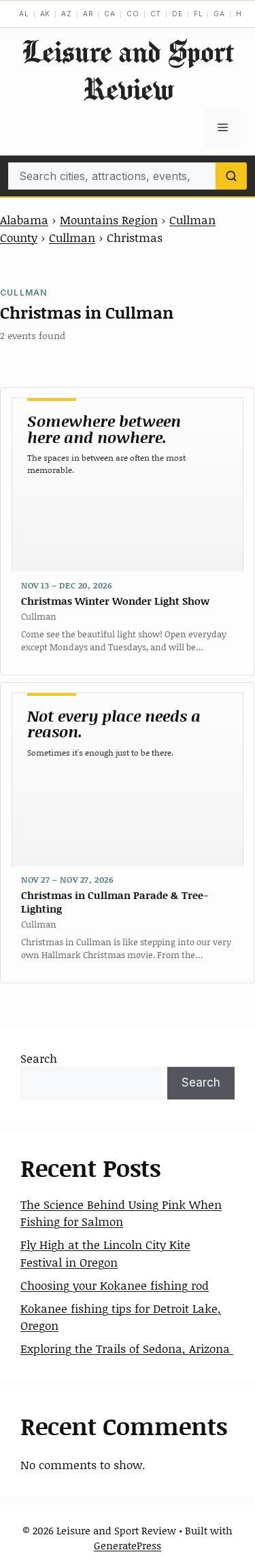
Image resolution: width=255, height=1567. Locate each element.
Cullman (72, 237)
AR (88, 14)
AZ (66, 14)
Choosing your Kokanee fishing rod (114, 1285)
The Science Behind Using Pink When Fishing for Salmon (121, 1213)
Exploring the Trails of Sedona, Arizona (126, 1348)
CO (132, 14)
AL (24, 14)
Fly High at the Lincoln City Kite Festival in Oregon (105, 1253)
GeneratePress (127, 1545)
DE (177, 14)
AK (45, 14)
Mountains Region (109, 219)
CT (156, 14)
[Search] (231, 176)
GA (219, 14)
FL (198, 14)
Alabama (24, 219)
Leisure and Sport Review (128, 70)
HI (240, 14)
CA (110, 14)
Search (38, 1058)
